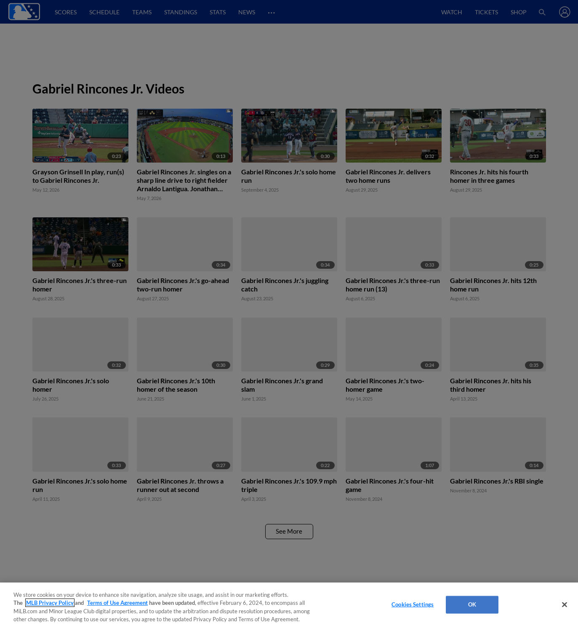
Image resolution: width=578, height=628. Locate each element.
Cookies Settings (413, 604)
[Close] (564, 604)
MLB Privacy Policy (50, 602)
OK (472, 604)
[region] (289, 605)
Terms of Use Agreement (117, 602)
